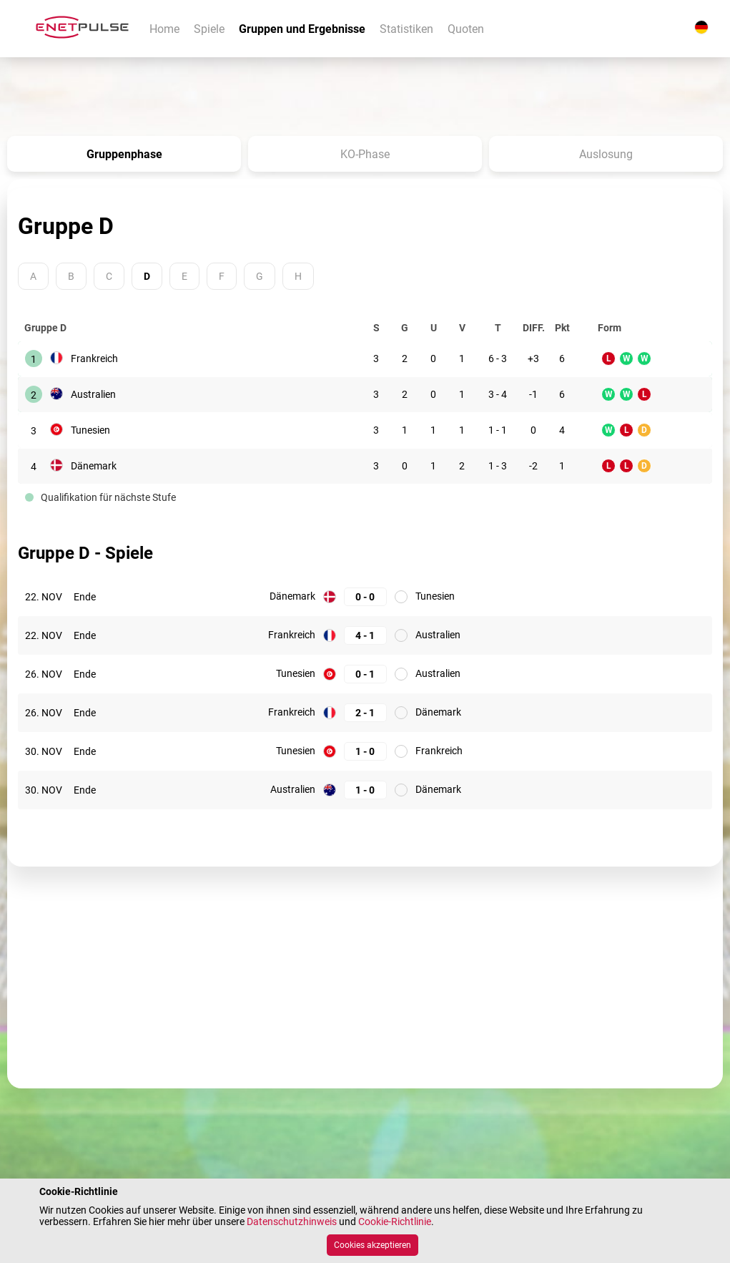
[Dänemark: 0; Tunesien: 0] (365, 596)
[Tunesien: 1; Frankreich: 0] (365, 751)
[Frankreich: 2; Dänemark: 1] (365, 712)
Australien (93, 394)
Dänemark (94, 466)
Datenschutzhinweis (292, 1221)
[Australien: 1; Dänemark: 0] (365, 789)
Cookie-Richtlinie (394, 1221)
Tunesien (90, 430)
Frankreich (94, 358)
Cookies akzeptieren (372, 1245)
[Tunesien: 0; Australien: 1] (365, 673)
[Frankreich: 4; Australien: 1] (365, 635)
